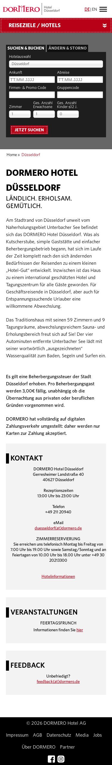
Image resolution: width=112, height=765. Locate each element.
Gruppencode (68, 88)
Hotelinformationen (58, 577)
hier (79, 630)
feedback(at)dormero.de (58, 682)
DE (87, 9)
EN (94, 9)
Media (82, 735)
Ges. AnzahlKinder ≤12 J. (67, 105)
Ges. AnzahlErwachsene (43, 105)
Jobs (97, 735)
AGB (37, 735)
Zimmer (15, 107)
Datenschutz (59, 735)
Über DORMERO (39, 747)
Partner (67, 747)
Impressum (17, 735)
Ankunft (15, 73)
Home (12, 155)
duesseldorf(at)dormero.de (58, 528)
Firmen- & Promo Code (27, 88)
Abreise (63, 73)
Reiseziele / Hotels (60, 25)
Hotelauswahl (20, 57)
